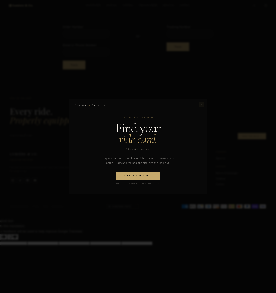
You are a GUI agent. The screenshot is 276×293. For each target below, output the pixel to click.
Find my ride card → (138, 176)
